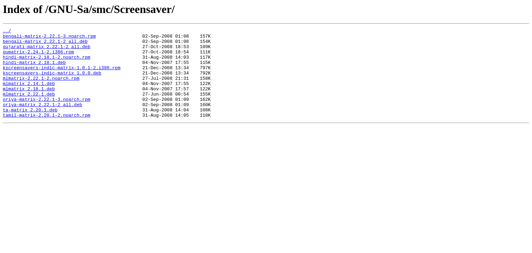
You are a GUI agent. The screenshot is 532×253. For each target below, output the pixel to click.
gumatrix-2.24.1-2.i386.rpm (38, 57)
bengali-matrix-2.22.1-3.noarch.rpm (49, 38)
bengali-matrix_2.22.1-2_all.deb (45, 44)
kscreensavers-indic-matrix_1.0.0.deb (52, 82)
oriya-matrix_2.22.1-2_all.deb (42, 120)
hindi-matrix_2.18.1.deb (34, 69)
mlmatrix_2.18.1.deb (29, 101)
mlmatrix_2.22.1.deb (29, 107)
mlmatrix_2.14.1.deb (29, 95)
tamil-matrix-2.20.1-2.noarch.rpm (46, 133)
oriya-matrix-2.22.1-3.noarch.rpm (46, 114)
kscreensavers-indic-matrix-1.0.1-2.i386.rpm (61, 76)
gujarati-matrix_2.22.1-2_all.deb (46, 50)
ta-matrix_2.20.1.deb (30, 126)
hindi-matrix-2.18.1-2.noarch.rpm (46, 63)
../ (7, 31)
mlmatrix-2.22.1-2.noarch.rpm (41, 88)
